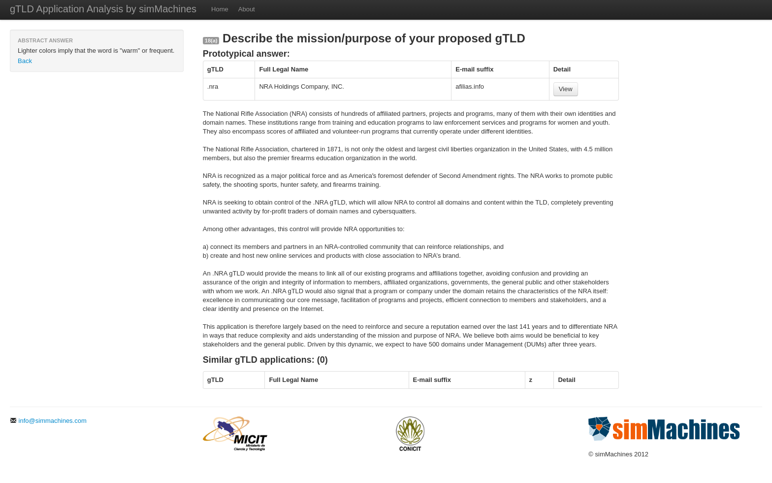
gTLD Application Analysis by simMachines (103, 8)
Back (25, 61)
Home (219, 9)
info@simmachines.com (48, 420)
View (566, 89)
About (246, 9)
